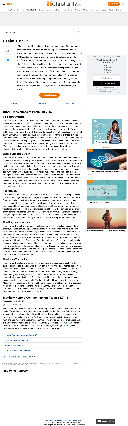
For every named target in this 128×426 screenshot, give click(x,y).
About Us (49, 420)
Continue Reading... (49, 95)
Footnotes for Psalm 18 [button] (16, 340)
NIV (78, 40)
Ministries (118, 10)
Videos (85, 10)
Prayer (48, 10)
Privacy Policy (59, 420)
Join (113, 4)
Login (123, 4)
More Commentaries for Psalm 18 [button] (21, 335)
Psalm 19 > (70, 104)
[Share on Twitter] (8, 60)
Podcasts (103, 10)
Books (14, 357)
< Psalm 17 (15, 104)
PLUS (111, 10)
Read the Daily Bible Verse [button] (17, 350)
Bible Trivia (11, 10)
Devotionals (94, 10)
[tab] (42, 335)
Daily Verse (20, 10)
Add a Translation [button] (14, 345)
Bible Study (56, 10)
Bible (4, 357)
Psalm (25, 357)
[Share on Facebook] (8, 52)
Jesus (41, 10)
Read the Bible (31, 10)
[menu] (3, 4)
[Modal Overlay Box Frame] (107, 75)
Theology (78, 10)
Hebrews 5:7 (64, 323)
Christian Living (67, 10)
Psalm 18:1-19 (15, 304)
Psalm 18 (42, 104)
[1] (63, 75)
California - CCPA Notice (73, 420)
